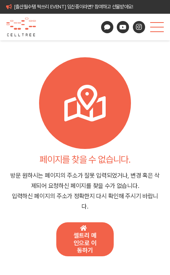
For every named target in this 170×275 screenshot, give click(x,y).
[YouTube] (123, 27)
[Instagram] (139, 27)
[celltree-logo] (24, 27)
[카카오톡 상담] (107, 27)
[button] (157, 27)
